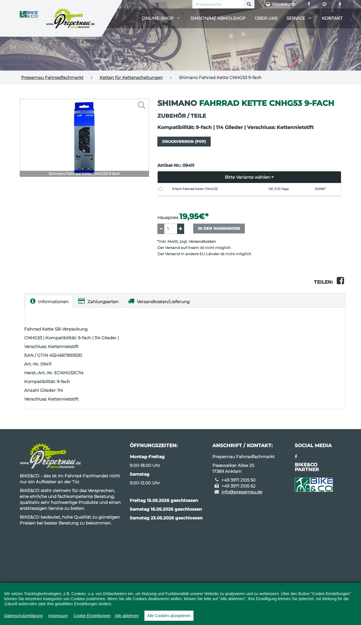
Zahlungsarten (98, 301)
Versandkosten (202, 241)
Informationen (49, 301)
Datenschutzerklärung (23, 615)
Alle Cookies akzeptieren (169, 615)
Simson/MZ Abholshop (218, 18)
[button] (249, 177)
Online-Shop (157, 18)
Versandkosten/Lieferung (159, 301)
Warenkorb (280, 4)
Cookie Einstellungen (92, 615)
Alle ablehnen (127, 615)
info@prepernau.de (241, 492)
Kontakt (332, 18)
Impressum (58, 615)
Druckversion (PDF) (184, 141)
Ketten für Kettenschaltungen (131, 77)
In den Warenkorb (219, 228)
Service (296, 18)
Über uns (266, 18)
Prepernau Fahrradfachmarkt (52, 77)
